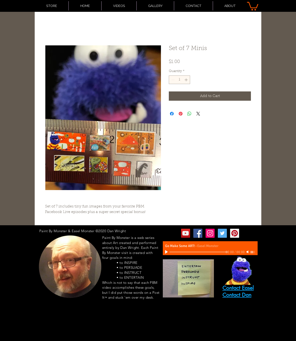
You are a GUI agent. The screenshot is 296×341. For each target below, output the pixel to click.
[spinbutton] (179, 80)
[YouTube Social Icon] (185, 233)
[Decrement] (172, 80)
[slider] (253, 252)
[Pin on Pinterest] (180, 113)
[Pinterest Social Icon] (234, 233)
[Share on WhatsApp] (189, 113)
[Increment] (186, 80)
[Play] (167, 252)
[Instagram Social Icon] (210, 233)
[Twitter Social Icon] (222, 233)
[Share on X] (198, 113)
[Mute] (248, 252)
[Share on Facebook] (172, 113)
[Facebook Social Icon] (197, 233)
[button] (252, 5)
